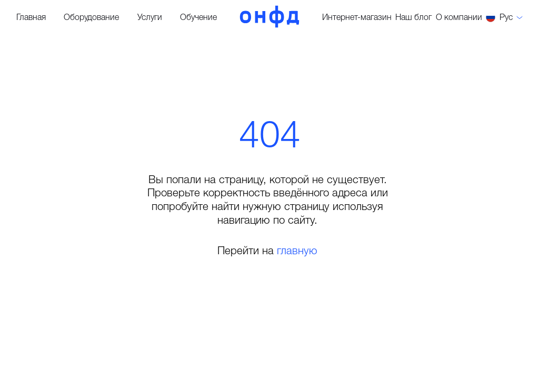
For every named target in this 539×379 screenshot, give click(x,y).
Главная (31, 18)
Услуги (149, 18)
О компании (459, 18)
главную (297, 251)
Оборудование (91, 18)
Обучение (198, 18)
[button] (504, 17)
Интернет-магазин (357, 18)
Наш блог (413, 18)
